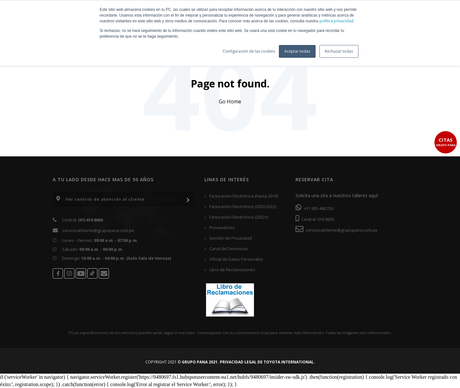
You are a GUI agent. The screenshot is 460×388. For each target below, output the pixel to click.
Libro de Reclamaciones (229, 269)
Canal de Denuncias (226, 248)
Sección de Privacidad (228, 238)
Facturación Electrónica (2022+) (236, 217)
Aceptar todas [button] (297, 51)
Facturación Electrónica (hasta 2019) (241, 196)
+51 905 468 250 (314, 208)
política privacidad (336, 21)
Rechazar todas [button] (339, 51)
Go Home (230, 101)
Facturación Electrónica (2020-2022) (240, 206)
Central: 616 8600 (314, 219)
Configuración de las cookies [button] (249, 51)
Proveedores (219, 227)
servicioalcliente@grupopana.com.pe (98, 230)
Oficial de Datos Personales (233, 259)
